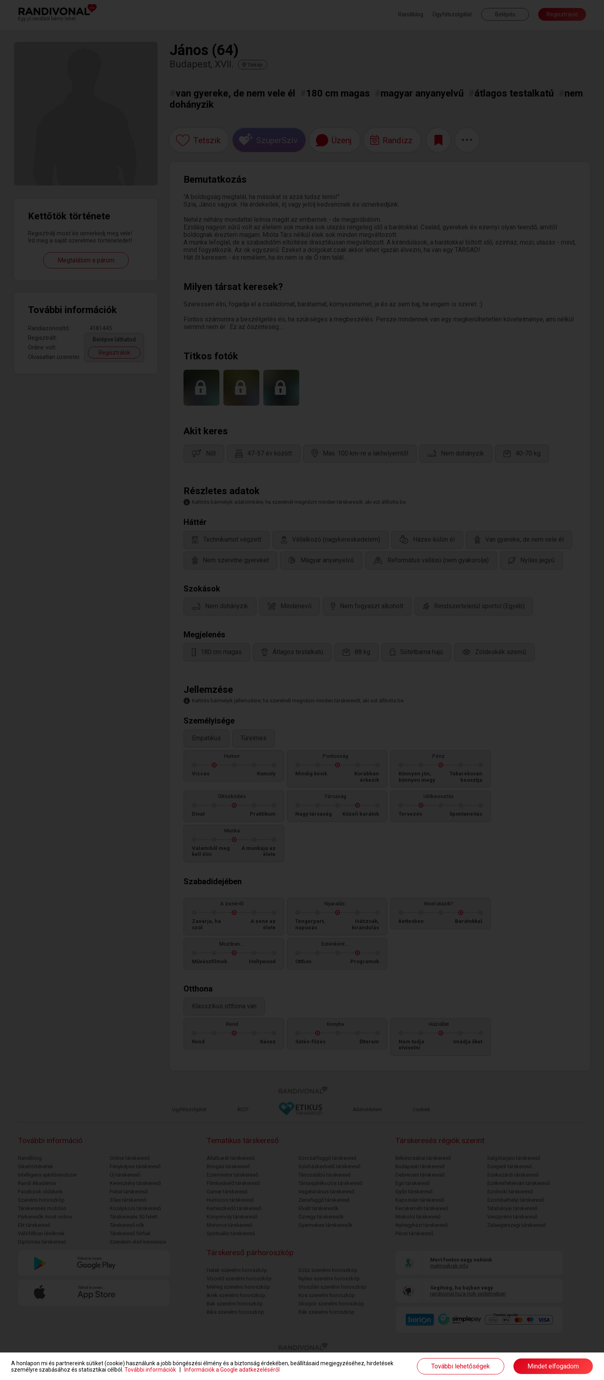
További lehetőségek (460, 1366)
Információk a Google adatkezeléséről (232, 1369)
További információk (150, 1369)
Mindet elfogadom (553, 1366)
